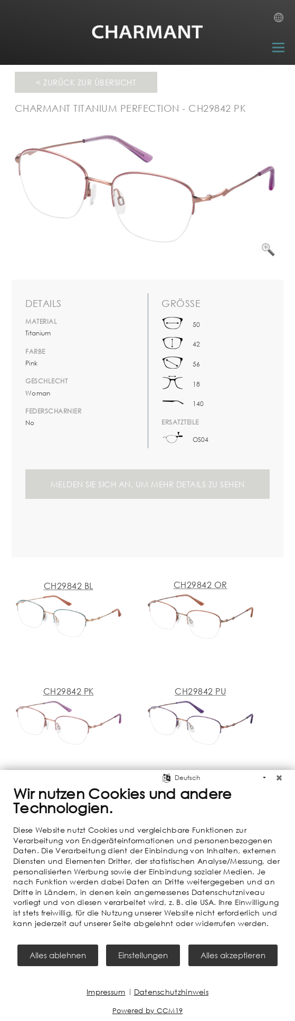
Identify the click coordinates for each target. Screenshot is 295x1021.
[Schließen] (279, 778)
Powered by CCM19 (147, 1010)
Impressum (106, 992)
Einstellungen (143, 955)
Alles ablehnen (58, 955)
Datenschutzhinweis (171, 992)
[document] (147, 864)
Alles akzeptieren (233, 955)
